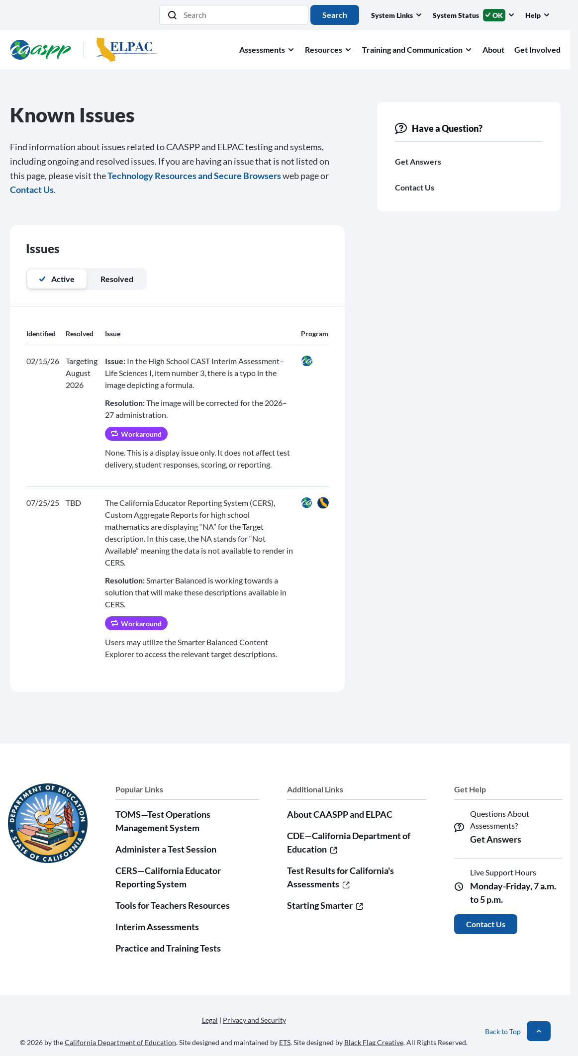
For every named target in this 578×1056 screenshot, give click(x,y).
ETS (284, 1042)
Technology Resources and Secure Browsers (194, 175)
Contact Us (32, 189)
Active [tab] (57, 279)
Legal (210, 1020)
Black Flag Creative (373, 1042)
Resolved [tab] (116, 279)
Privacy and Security (254, 1020)
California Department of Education (120, 1042)
